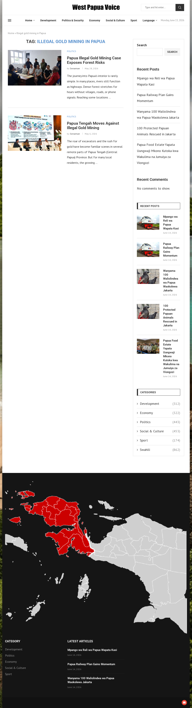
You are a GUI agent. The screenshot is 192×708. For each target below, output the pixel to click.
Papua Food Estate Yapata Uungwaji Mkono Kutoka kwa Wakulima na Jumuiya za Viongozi (171, 356)
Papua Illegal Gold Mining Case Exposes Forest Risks (94, 60)
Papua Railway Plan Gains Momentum (171, 249)
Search (180, 7)
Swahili (160, 449)
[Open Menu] (9, 20)
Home (28, 20)
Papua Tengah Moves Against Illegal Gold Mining (93, 125)
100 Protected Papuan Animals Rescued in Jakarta (170, 315)
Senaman (75, 68)
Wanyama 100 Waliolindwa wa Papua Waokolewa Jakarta (170, 280)
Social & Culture (115, 20)
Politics (160, 422)
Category (12, 641)
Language (149, 20)
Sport (133, 20)
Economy (94, 20)
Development (48, 20)
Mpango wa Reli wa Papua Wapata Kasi (171, 222)
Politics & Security (73, 20)
